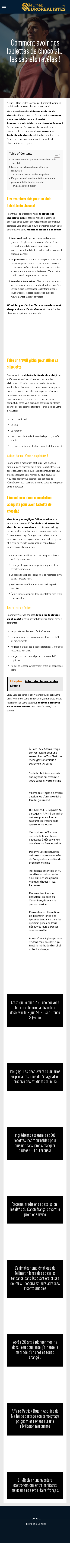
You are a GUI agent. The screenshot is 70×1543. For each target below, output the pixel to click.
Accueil (10, 103)
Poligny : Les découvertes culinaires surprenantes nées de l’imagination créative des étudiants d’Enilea (45, 857)
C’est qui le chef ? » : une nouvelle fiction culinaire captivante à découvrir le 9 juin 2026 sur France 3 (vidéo (45, 838)
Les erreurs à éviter (26, 186)
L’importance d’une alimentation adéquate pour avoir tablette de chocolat (33, 180)
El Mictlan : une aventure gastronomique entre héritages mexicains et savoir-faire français (35, 1485)
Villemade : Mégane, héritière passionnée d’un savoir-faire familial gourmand (46, 797)
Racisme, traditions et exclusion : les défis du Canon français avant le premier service (42, 899)
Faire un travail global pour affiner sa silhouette (29, 169)
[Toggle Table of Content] (55, 155)
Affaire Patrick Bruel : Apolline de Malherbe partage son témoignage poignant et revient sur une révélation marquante (35, 1418)
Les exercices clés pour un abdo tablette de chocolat (33, 161)
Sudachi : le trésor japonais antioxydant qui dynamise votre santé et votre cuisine (45, 777)
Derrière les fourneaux (27, 103)
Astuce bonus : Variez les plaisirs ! (33, 174)
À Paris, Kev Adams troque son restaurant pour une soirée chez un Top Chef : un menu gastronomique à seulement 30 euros (45, 756)
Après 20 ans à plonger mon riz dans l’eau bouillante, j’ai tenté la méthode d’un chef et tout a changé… (45, 944)
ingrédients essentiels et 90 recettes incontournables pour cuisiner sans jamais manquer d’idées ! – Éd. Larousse (45, 878)
